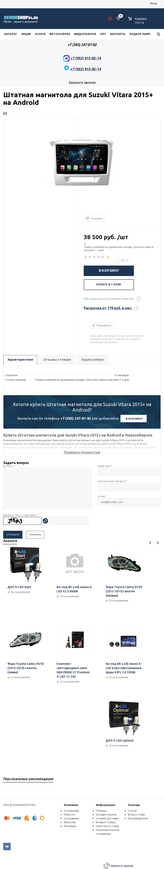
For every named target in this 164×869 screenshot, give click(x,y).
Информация (105, 804)
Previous (150, 543)
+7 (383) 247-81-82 (75, 418)
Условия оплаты (106, 814)
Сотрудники (71, 818)
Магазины (70, 826)
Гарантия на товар (107, 826)
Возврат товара (106, 822)
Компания (71, 804)
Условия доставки (107, 818)
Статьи (132, 810)
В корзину (109, 270)
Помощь (134, 804)
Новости (69, 814)
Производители (138, 818)
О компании (71, 810)
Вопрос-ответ (137, 814)
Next (158, 543)
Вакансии (70, 822)
